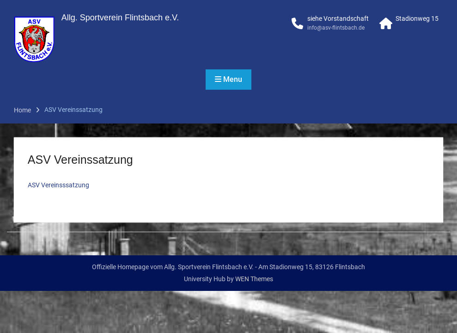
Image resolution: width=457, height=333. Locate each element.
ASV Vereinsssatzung (58, 185)
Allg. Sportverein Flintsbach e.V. (120, 17)
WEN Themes (254, 279)
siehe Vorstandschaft (338, 18)
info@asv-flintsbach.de (336, 28)
